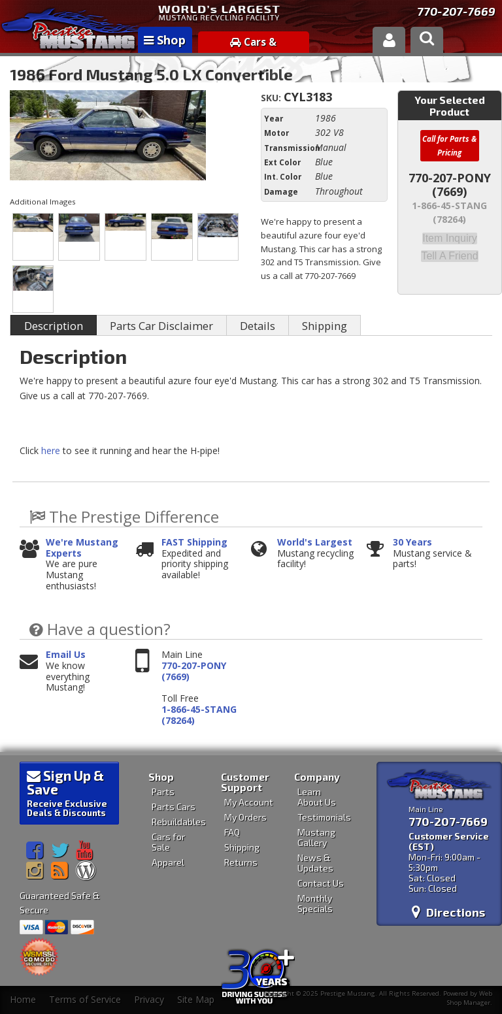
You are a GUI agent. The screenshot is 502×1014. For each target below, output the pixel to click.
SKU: (272, 97)
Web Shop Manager (469, 997)
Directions (448, 912)
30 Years (412, 542)
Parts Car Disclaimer (161, 325)
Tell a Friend (449, 255)
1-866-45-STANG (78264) (199, 715)
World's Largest (314, 542)
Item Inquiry (449, 238)
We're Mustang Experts (82, 548)
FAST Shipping (194, 542)
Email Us (66, 655)
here (50, 450)
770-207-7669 (456, 11)
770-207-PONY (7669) (193, 672)
